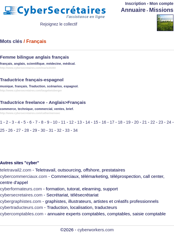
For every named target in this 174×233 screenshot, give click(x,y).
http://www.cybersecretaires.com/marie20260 (28, 67)
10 (55, 122)
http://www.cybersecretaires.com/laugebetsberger (31, 90)
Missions (161, 10)
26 (10, 130)
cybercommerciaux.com (23, 176)
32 (59, 130)
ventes (59, 109)
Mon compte (161, 3)
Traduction (37, 86)
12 (71, 122)
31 (51, 130)
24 (169, 122)
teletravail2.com (15, 169)
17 (112, 122)
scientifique (35, 63)
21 (144, 122)
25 (2, 130)
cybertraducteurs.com (21, 207)
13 (79, 122)
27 (18, 130)
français (6, 63)
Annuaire (133, 10)
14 (87, 122)
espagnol (71, 86)
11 (63, 122)
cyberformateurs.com (21, 188)
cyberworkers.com (95, 229)
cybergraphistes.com (20, 201)
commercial (43, 109)
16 (104, 122)
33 (67, 130)
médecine (53, 63)
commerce (8, 109)
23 (161, 122)
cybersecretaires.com (21, 194)
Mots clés (11, 41)
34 (75, 130)
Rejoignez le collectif (58, 24)
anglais (19, 63)
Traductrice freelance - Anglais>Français (43, 102)
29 (34, 130)
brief (69, 109)
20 (136, 122)
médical (69, 63)
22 (153, 122)
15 (95, 122)
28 (26, 130)
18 (120, 122)
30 (43, 130)
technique (25, 109)
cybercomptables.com (22, 213)
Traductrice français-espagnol (32, 79)
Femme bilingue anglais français (34, 57)
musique (6, 86)
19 (128, 122)
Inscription (135, 3)
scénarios (54, 86)
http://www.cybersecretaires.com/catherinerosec (30, 113)
